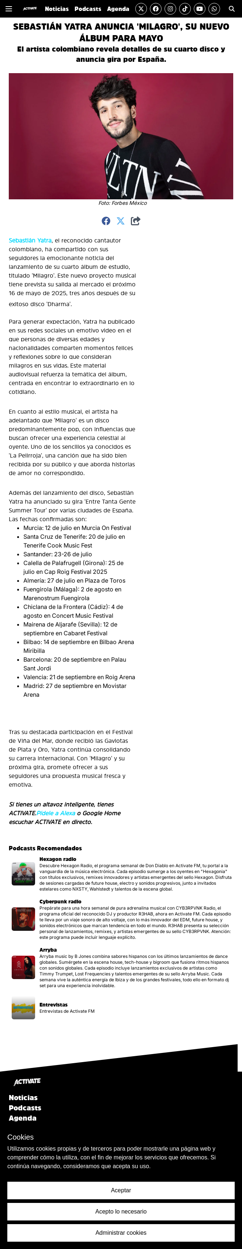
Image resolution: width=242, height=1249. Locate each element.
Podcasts (25, 1107)
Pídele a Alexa (55, 813)
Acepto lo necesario (121, 1211)
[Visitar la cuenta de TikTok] (185, 9)
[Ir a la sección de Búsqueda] (232, 9)
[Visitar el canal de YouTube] (199, 9)
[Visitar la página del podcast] (121, 874)
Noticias (23, 1097)
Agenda (23, 1118)
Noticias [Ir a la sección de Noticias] (57, 9)
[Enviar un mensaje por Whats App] (214, 9)
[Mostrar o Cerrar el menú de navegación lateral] (8, 8)
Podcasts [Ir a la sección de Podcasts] (88, 9)
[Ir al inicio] (29, 9)
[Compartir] (136, 221)
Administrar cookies (121, 1233)
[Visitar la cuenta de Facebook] (156, 9)
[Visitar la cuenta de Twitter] (141, 9)
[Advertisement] (171, 345)
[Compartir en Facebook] (106, 221)
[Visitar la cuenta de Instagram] (170, 9)
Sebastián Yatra (30, 240)
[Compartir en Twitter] (120, 221)
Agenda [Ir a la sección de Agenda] (118, 9)
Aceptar (121, 1190)
